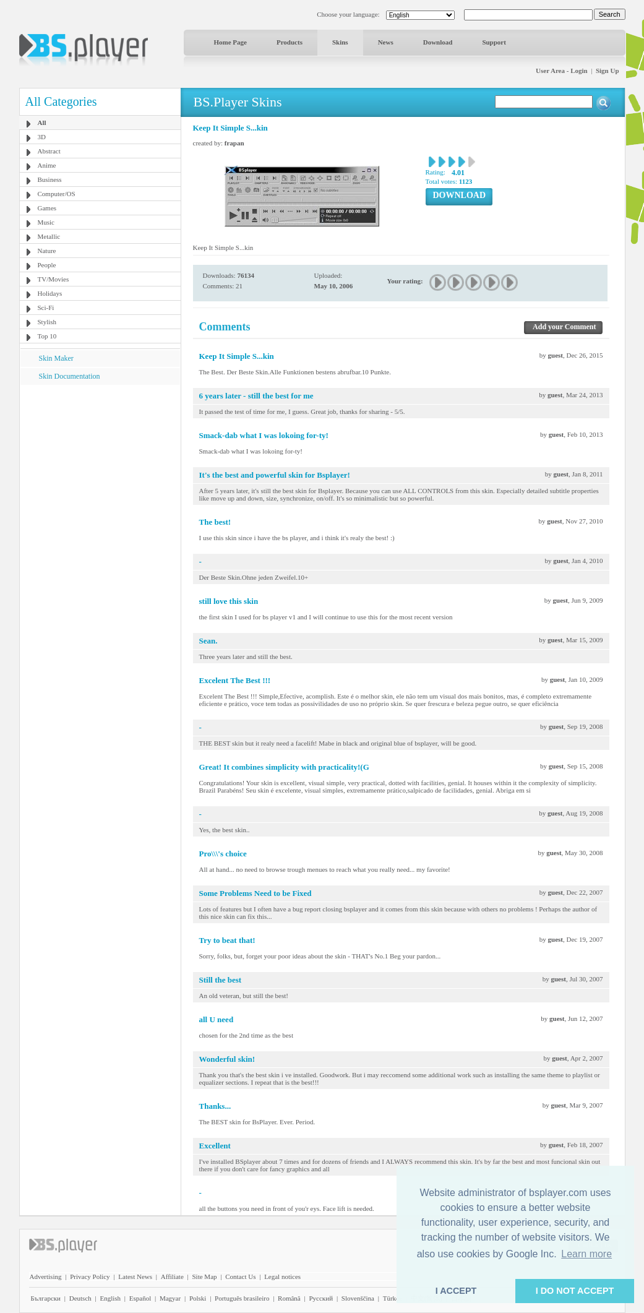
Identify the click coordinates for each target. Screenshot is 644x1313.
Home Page (230, 42)
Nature (47, 250)
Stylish (47, 321)
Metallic (49, 236)
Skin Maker (56, 358)
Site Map (204, 1276)
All (42, 122)
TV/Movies (53, 279)
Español (140, 1298)
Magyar (170, 1298)
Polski (198, 1298)
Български (46, 1298)
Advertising (46, 1276)
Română (289, 1298)
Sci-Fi (46, 307)
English (110, 1298)
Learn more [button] (586, 1254)
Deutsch (80, 1298)
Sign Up (607, 70)
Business (50, 179)
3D (42, 136)
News (385, 42)
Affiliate (172, 1276)
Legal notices (282, 1276)
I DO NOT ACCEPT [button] (575, 1291)
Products (290, 42)
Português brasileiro (242, 1298)
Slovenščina (357, 1298)
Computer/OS (56, 193)
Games (47, 208)
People (47, 265)
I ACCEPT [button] (456, 1291)
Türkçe (392, 1298)
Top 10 (47, 336)
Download (438, 42)
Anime (47, 165)
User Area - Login (562, 70)
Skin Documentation (69, 376)
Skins (340, 42)
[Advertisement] (99, 462)
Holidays (50, 293)
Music (46, 222)
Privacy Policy (89, 1276)
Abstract (49, 151)
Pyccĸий (321, 1298)
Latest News (135, 1276)
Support (494, 42)
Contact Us (240, 1276)
